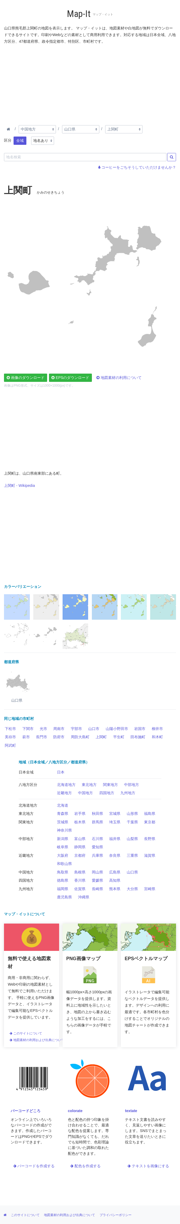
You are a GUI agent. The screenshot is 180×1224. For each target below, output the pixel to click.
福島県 (149, 813)
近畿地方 (64, 793)
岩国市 (139, 729)
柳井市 (157, 729)
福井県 (114, 839)
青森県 (62, 813)
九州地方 (127, 793)
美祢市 (10, 737)
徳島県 (62, 880)
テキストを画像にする (148, 1166)
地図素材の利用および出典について (37, 1040)
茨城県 (62, 822)
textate (131, 1111)
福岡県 (62, 889)
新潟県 (62, 839)
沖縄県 (83, 897)
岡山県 (97, 872)
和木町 (157, 737)
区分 (7, 140)
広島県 (114, 872)
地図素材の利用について (119, 377)
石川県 (97, 839)
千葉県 (132, 822)
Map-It (79, 13)
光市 (43, 729)
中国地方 (85, 793)
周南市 (58, 729)
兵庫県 (97, 855)
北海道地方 (66, 785)
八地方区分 (28, 785)
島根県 (79, 872)
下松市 (10, 729)
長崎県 (97, 889)
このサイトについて (26, 1033)
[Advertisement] (90, 83)
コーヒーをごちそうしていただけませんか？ (137, 167)
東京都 (149, 822)
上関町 (101, 737)
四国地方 (106, 793)
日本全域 (26, 772)
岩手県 (79, 813)
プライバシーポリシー (116, 1215)
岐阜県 (62, 847)
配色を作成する (85, 1166)
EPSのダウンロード (70, 377)
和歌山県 (64, 864)
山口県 (132, 872)
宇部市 (76, 729)
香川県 (79, 880)
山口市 (93, 729)
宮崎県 (149, 889)
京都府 (79, 855)
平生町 (118, 737)
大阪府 (62, 855)
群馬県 (97, 822)
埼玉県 (114, 822)
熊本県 (114, 889)
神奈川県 (64, 830)
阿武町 (10, 745)
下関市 (28, 729)
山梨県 (132, 839)
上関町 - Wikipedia (19, 485)
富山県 (79, 839)
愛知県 (97, 847)
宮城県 (114, 813)
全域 (20, 140)
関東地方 (110, 785)
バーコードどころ (25, 1111)
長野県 (149, 839)
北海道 (62, 805)
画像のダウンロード (25, 377)
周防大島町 (80, 737)
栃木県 (79, 822)
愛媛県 (97, 880)
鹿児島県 (64, 897)
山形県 (132, 813)
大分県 (132, 889)
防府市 (58, 737)
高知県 (114, 880)
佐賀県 (79, 889)
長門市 (41, 737)
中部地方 (131, 785)
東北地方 (89, 785)
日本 (60, 772)
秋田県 (97, 813)
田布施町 (137, 737)
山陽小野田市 (117, 729)
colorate (75, 1111)
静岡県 (79, 847)
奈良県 (114, 855)
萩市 (26, 737)
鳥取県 (62, 872)
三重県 (132, 855)
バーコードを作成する (34, 1166)
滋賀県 (149, 855)
